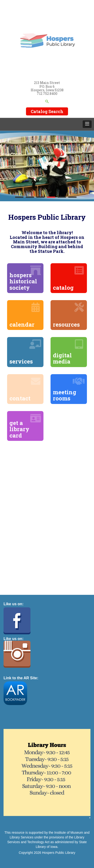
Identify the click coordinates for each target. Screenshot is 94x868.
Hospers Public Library (58, 853)
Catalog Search (47, 111)
